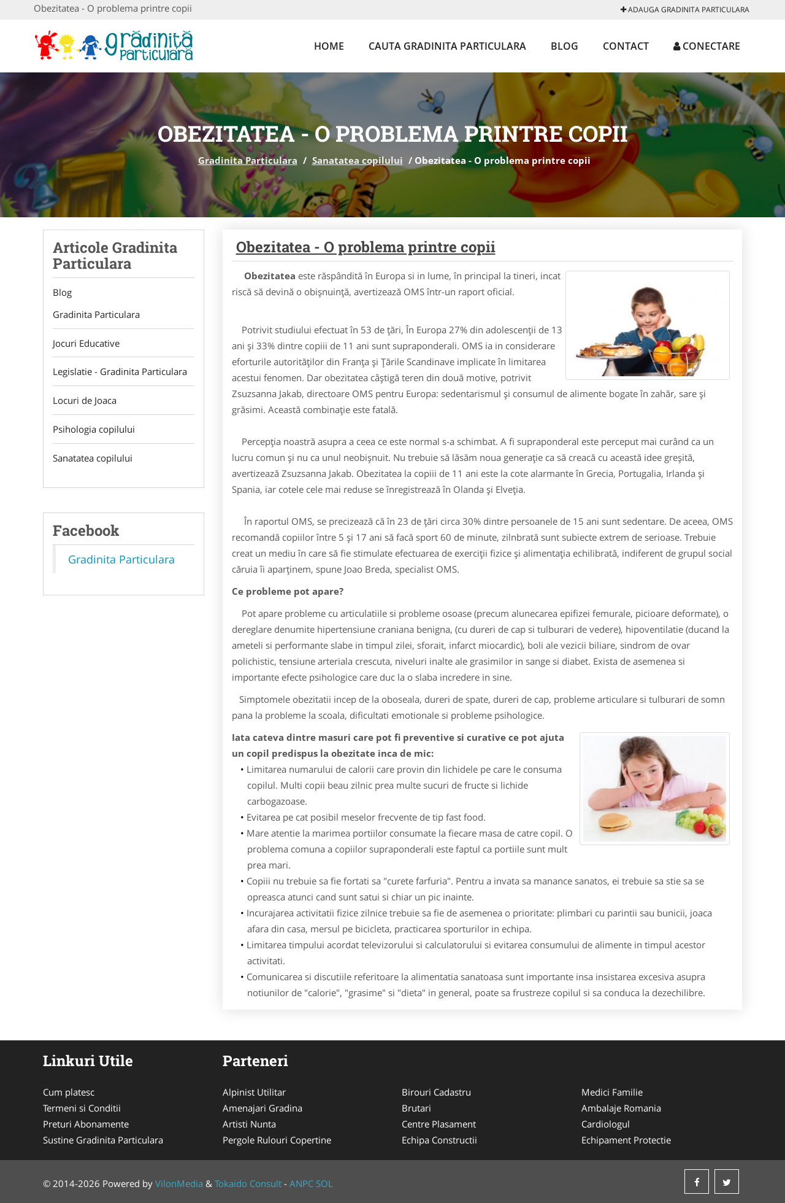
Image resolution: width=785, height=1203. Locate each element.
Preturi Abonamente (86, 1124)
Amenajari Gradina (262, 1108)
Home (329, 46)
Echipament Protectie (626, 1140)
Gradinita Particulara (247, 160)
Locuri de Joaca (85, 401)
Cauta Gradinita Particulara (447, 46)
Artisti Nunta (249, 1124)
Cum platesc (68, 1092)
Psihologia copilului (94, 430)
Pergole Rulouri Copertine (277, 1140)
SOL (324, 1183)
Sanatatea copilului (357, 160)
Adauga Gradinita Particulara (685, 9)
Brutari (416, 1108)
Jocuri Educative (86, 343)
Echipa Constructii (439, 1140)
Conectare (706, 46)
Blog (564, 46)
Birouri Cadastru (436, 1092)
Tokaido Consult (248, 1183)
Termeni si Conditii (82, 1108)
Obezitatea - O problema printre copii (366, 247)
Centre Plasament (439, 1124)
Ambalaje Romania (621, 1108)
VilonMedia (179, 1183)
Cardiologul (605, 1124)
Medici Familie (612, 1092)
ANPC (301, 1183)
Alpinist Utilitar (254, 1092)
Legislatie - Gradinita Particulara (120, 372)
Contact (626, 46)
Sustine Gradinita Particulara (103, 1140)
